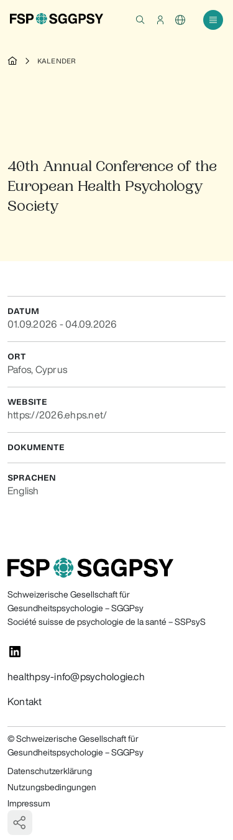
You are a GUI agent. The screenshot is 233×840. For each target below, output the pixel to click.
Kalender (56, 61)
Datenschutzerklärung (49, 771)
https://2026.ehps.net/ (57, 415)
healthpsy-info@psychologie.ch (76, 676)
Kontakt (24, 701)
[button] (140, 20)
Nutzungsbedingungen (51, 787)
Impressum (28, 803)
